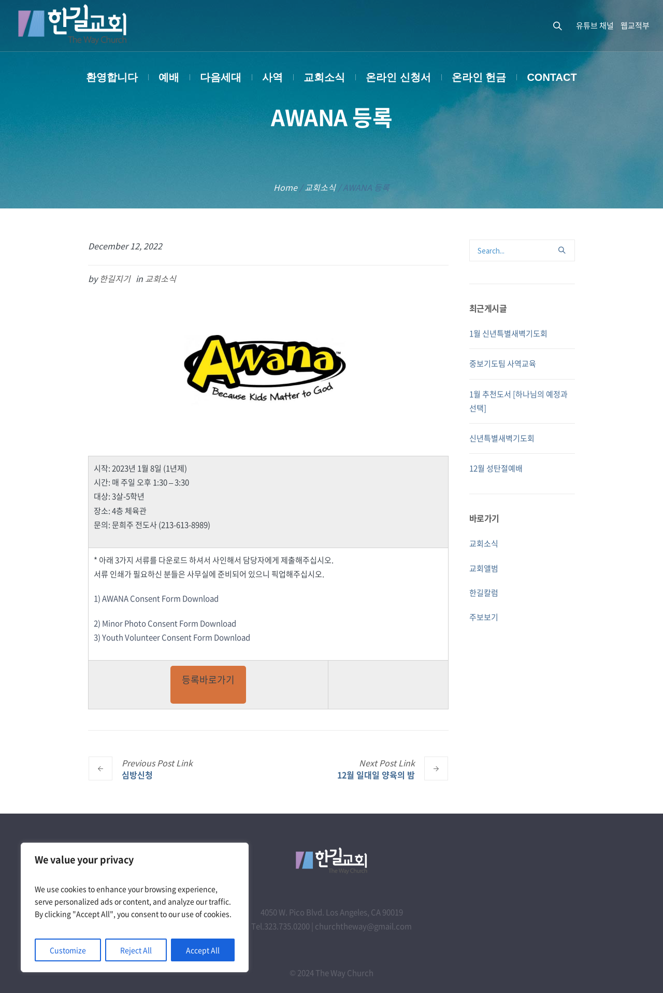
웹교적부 (635, 25)
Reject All (136, 950)
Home (285, 187)
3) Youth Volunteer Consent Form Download (172, 637)
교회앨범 (483, 568)
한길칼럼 (483, 592)
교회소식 (320, 187)
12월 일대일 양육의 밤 (376, 774)
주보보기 (483, 617)
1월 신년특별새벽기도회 (508, 333)
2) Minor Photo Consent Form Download (165, 623)
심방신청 (137, 774)
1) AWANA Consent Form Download (156, 598)
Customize (68, 950)
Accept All (203, 950)
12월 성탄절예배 (496, 468)
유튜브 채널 (595, 25)
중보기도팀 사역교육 (502, 363)
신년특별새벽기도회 (502, 438)
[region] (135, 907)
